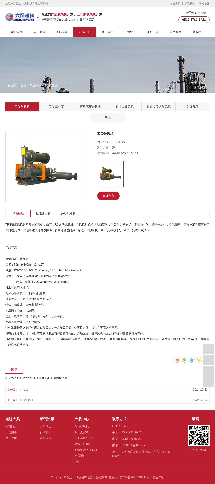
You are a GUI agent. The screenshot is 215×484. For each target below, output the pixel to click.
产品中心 (84, 31)
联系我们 (189, 3)
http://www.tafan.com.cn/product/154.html (43, 377)
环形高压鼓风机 (90, 106)
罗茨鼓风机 (51, 85)
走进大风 (175, 3)
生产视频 (11, 438)
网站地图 (204, 3)
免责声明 (158, 477)
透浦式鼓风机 (124, 106)
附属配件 (193, 106)
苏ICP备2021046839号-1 (136, 477)
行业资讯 (45, 432)
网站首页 (16, 31)
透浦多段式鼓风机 (158, 106)
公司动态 (45, 426)
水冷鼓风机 (26, 399)
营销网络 (11, 432)
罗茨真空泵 (56, 106)
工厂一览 (153, 31)
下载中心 (130, 31)
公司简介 (11, 426)
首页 (23, 85)
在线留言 (175, 31)
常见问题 (45, 438)
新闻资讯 (62, 31)
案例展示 (107, 31)
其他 (107, 117)
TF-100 (24, 389)
